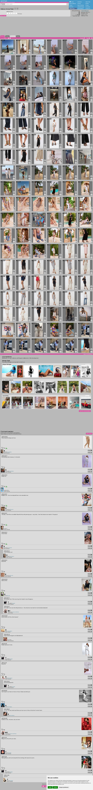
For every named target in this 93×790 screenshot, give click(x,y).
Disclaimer (88, 7)
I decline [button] (55, 787)
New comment (89, 433)
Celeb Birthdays (81, 7)
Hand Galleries (81, 8)
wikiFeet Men (72, 8)
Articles (79, 3)
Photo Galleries (72, 3)
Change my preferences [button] (63, 787)
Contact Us (88, 8)
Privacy (87, 5)
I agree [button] (50, 787)
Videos (70, 5)
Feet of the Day (81, 5)
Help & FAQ (88, 2)
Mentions (71, 7)
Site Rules (80, 2)
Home (72, 2)
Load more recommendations (84, 411)
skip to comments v (87, 354)
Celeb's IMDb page (85, 10)
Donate (87, 3)
